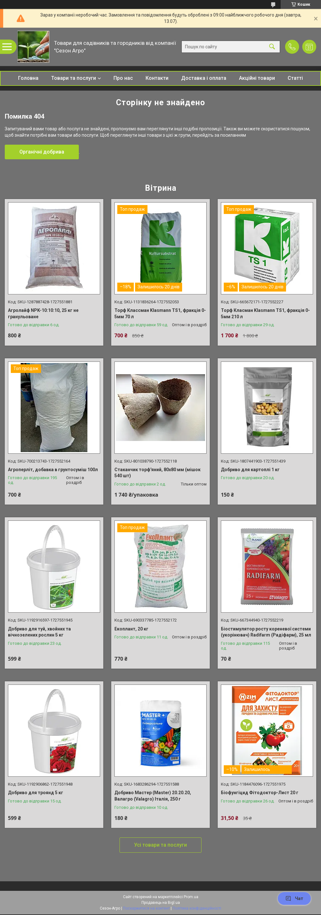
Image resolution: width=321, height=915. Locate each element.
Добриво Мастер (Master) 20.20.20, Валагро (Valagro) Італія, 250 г (152, 795)
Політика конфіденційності (197, 908)
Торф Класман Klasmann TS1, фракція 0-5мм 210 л (265, 313)
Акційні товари (257, 78)
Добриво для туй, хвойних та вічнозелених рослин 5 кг (39, 632)
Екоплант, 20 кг (131, 628)
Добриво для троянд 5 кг (35, 792)
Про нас (123, 78)
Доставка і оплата (203, 78)
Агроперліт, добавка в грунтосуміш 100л (53, 469)
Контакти (157, 78)
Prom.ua (191, 897)
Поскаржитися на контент (146, 908)
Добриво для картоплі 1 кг (250, 469)
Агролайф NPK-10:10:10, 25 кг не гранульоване (43, 313)
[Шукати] (272, 47)
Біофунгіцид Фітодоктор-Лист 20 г (259, 792)
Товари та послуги (73, 78)
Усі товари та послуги (160, 845)
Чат (294, 898)
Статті (295, 78)
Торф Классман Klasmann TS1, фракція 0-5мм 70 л (160, 313)
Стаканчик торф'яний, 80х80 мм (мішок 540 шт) (157, 472)
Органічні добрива (41, 152)
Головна (28, 78)
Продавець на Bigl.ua (160, 902)
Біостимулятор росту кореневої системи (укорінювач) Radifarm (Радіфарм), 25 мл (266, 632)
